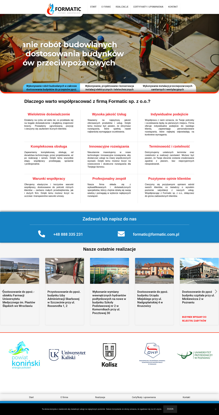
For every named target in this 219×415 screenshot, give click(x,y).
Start (93, 6)
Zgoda (170, 409)
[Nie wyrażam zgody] (215, 409)
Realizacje (122, 6)
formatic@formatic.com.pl (156, 234)
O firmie (106, 6)
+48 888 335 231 (68, 234)
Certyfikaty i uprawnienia (148, 6)
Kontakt (173, 6)
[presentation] (3, 291)
